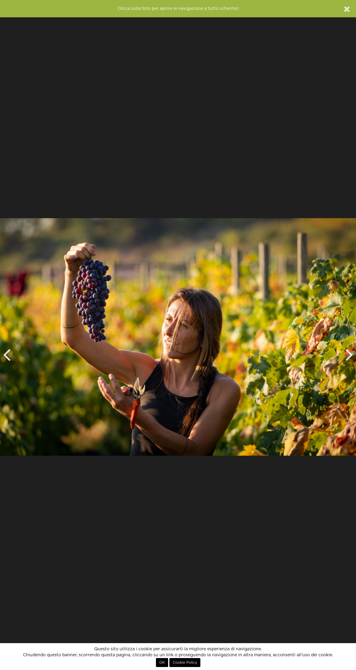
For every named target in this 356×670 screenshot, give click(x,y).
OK (162, 662)
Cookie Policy (185, 662)
